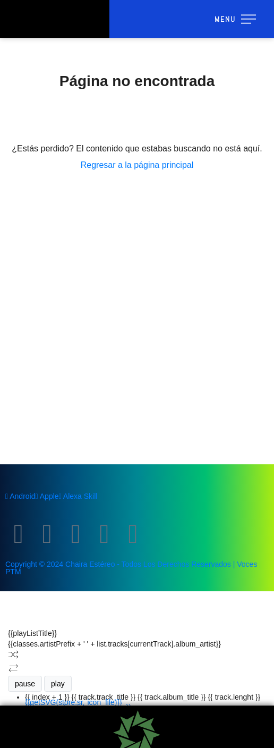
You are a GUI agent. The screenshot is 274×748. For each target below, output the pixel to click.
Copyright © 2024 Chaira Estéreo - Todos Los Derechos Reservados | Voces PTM (131, 568)
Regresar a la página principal (137, 164)
